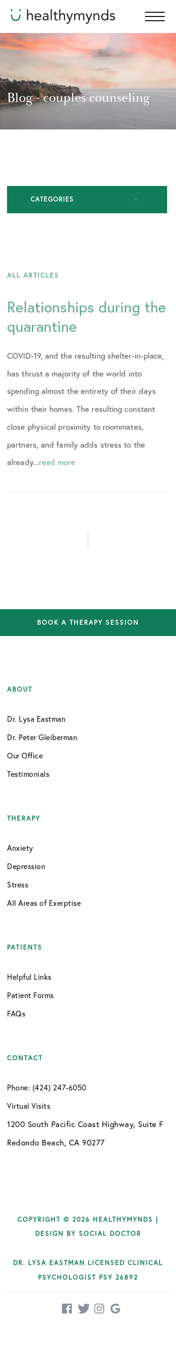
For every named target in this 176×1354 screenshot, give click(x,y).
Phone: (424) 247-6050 (46, 1087)
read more (57, 473)
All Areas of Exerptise (44, 903)
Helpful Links (29, 977)
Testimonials (28, 774)
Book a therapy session (88, 623)
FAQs (16, 1013)
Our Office (25, 755)
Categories (52, 199)
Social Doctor (110, 1233)
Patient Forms (30, 995)
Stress (17, 884)
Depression (26, 866)
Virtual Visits (28, 1106)
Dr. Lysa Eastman (36, 719)
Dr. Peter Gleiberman (42, 737)
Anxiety (20, 848)
